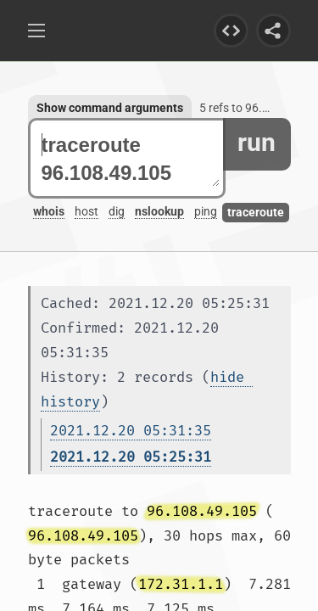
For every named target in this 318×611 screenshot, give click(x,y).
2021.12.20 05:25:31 (130, 457)
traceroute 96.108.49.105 (131, 159)
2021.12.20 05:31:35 (130, 431)
